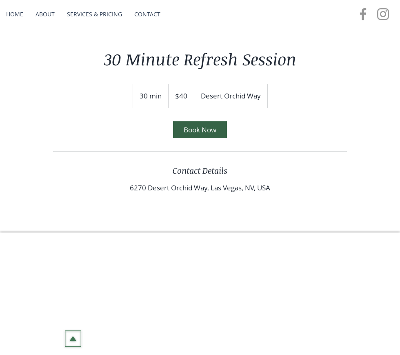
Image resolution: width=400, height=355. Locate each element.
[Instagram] (383, 14)
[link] (200, 129)
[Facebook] (363, 14)
